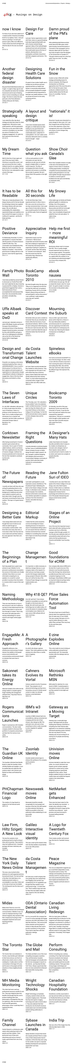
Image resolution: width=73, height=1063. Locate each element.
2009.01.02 (28, 764)
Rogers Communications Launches (12, 713)
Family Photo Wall (13, 273)
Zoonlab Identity (32, 751)
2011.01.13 (28, 216)
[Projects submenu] (65, 3)
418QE (4, 3)
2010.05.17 (28, 300)
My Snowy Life (57, 193)
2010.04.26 (52, 291)
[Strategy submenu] (70, 3)
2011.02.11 (5, 220)
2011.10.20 (28, 178)
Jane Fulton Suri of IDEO (59, 475)
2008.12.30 (28, 1047)
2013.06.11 (5, 102)
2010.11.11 (5, 255)
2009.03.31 (28, 464)
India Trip (56, 1020)
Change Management (36, 557)
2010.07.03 (28, 259)
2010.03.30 (5, 340)
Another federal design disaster (9, 75)
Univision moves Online (56, 753)
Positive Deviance (9, 230)
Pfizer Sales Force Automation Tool (58, 601)
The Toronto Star (12, 947)
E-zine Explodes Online (56, 639)
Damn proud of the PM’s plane (59, 33)
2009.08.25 (52, 371)
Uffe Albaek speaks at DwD (11, 313)
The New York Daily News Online (12, 863)
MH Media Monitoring (11, 982)
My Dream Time (10, 151)
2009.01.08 (5, 621)
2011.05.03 (52, 182)
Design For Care (34, 31)
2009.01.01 (5, 890)
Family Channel (9, 1022)
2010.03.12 (28, 335)
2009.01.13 (52, 544)
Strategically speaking (12, 113)
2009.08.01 (5, 424)
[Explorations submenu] (60, 3)
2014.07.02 (28, 58)
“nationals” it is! (59, 113)
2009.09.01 (28, 384)
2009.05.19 (5, 459)
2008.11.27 (52, 1028)
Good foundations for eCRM (59, 557)
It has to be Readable (11, 193)
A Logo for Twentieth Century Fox (59, 829)
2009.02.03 (28, 501)
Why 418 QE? (36, 594)
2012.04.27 (28, 140)
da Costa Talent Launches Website (34, 355)
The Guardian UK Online (12, 753)
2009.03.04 (52, 457)
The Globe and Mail (34, 947)
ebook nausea (55, 273)
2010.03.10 (52, 335)
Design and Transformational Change (13, 353)
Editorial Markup (32, 515)
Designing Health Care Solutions (35, 73)
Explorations (57, 3)
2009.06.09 (52, 424)
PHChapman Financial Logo (12, 793)
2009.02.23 (5, 504)
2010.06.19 (52, 262)
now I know (11, 29)
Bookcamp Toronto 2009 (58, 397)
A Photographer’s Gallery (36, 639)
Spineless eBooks (57, 350)
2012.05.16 (5, 138)
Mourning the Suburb (58, 311)
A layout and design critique (36, 115)
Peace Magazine (57, 861)
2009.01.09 (28, 584)
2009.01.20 (28, 539)
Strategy (68, 3)
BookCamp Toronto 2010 (35, 275)
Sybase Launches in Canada (35, 1024)
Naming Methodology (13, 596)
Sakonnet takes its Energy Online (10, 677)
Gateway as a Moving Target (58, 711)
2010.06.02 (5, 297)
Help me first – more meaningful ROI (59, 235)
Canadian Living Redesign (57, 907)
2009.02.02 (52, 499)
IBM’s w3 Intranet (33, 709)
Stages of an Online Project (59, 517)
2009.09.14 (5, 382)
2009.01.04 (28, 617)
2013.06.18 (52, 60)
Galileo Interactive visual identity (34, 831)
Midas (7, 903)
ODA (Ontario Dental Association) (36, 907)
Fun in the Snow (57, 71)
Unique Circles (31, 395)
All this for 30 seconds (35, 193)
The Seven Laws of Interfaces (10, 397)
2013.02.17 (28, 100)
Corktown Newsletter (11, 435)
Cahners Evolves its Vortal (34, 675)
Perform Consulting (58, 947)
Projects (63, 3)
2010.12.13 (52, 218)
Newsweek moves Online (34, 793)
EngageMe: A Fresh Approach (13, 639)
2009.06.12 (28, 419)
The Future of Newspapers (12, 477)
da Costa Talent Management (36, 865)
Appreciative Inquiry (36, 230)
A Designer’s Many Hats (59, 435)
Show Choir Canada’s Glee (58, 153)
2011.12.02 (5, 174)
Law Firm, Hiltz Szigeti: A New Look (12, 829)
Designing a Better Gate (12, 515)
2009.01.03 (5, 698)
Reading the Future (35, 475)
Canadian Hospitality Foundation (58, 984)
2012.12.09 (52, 96)
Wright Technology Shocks (35, 984)
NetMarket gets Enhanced (57, 793)
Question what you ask (36, 151)
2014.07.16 (5, 49)
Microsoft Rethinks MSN (57, 675)
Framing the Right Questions (35, 437)
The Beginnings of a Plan (11, 557)
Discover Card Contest (36, 311)
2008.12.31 (28, 971)
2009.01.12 (5, 586)
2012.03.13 (52, 134)
